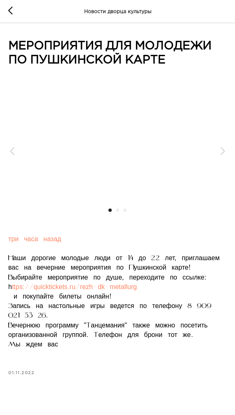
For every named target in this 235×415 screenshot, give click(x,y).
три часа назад (34, 239)
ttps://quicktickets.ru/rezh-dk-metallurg (74, 287)
